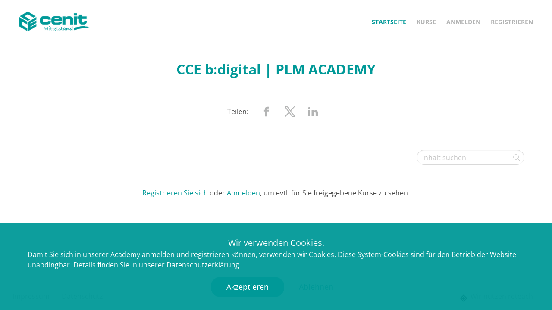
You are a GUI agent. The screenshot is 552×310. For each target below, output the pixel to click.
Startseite (389, 22)
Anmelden (463, 22)
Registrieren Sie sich (175, 193)
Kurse (426, 22)
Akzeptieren (247, 287)
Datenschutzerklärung (202, 265)
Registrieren (512, 22)
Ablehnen (316, 287)
